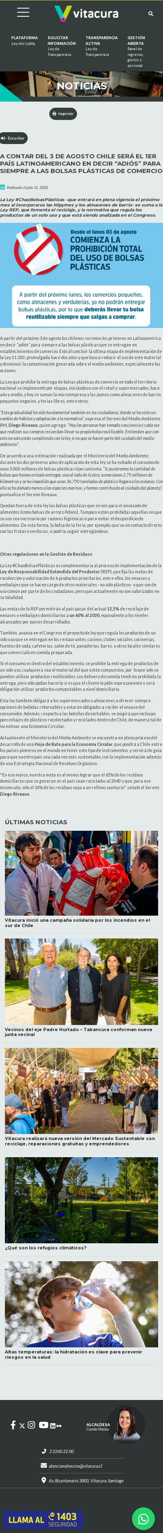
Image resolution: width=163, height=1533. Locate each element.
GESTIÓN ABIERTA (136, 51)
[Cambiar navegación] (17, 13)
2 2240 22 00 (61, 1451)
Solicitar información (62, 46)
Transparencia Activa (102, 46)
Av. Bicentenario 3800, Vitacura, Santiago (86, 1480)
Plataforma (24, 40)
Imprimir (63, 113)
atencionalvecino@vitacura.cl (75, 1466)
